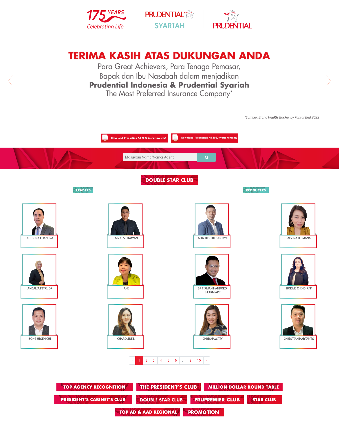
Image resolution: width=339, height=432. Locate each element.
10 (199, 360)
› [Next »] (206, 360)
